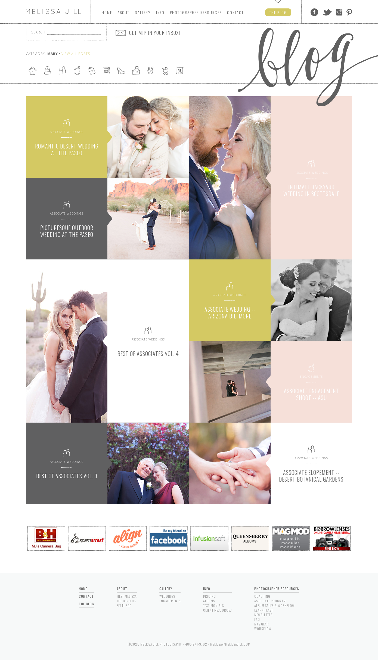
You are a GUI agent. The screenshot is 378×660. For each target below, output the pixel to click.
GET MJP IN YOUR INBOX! (154, 32)
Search (38, 32)
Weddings (167, 596)
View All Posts (75, 53)
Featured (124, 605)
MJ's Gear (261, 624)
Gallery (143, 12)
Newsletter (263, 614)
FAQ (257, 619)
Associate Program (270, 601)
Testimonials (213, 605)
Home (107, 12)
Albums (209, 601)
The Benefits (126, 601)
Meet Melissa (127, 596)
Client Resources (217, 610)
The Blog (86, 604)
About (123, 12)
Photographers (196, 12)
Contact (235, 12)
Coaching (262, 596)
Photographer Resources (276, 588)
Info (160, 12)
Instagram (339, 12)
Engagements (170, 601)
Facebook (314, 12)
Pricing (209, 596)
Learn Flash (264, 610)
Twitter (327, 12)
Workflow (262, 628)
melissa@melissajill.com (230, 644)
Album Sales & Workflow (274, 605)
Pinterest (349, 12)
